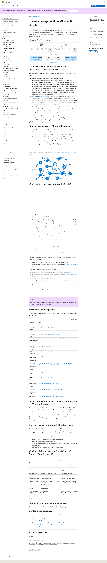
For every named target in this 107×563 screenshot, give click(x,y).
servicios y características (43, 516)
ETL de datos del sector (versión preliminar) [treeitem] (11, 109)
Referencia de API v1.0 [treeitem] (8, 180)
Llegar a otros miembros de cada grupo (41, 282)
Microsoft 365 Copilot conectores (40, 96)
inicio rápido (35, 507)
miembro (70, 280)
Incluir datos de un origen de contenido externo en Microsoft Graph (97, 31)
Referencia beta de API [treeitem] (8, 182)
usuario (48, 264)
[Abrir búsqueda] (97, 2)
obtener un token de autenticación (48, 524)
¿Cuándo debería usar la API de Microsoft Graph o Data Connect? (97, 38)
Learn (30, 16)
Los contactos (35, 278)
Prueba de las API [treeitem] (8, 52)
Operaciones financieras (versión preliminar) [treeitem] (11, 103)
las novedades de (38, 520)
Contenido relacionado (95, 44)
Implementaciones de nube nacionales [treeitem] (9, 29)
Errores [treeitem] (5, 174)
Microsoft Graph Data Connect (39, 106)
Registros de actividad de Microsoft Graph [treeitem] (9, 163)
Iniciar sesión (102, 2)
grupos (61, 284)
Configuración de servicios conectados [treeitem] (10, 166)
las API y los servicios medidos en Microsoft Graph (58, 522)
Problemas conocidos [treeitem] (8, 171)
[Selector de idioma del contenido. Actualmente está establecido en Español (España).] (7, 561)
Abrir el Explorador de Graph (98, 5)
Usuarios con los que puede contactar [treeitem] (9, 25)
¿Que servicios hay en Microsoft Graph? (97, 24)
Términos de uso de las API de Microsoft (63, 302)
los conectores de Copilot (37, 407)
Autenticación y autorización (59, 295)
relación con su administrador (63, 272)
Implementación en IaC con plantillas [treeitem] (10, 65)
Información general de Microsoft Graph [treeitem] (10, 22)
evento (66, 262)
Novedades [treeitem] (6, 46)
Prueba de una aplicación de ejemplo (96, 41)
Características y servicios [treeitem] (9, 40)
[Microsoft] (3, 2)
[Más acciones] (77, 16)
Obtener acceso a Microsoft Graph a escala (96, 35)
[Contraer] (17, 15)
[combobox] (10, 18)
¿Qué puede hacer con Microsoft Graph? (97, 27)
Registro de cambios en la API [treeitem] (10, 48)
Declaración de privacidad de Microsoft (40, 304)
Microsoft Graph (36, 16)
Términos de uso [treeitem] (6, 36)
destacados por (73, 274)
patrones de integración (43, 518)
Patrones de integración (55, 290)
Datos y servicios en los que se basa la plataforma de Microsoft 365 (97, 21)
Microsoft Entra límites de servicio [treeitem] (11, 176)
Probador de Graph (38, 315)
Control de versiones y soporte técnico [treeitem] (9, 33)
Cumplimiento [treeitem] (7, 86)
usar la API (39, 526)
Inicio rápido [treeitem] (6, 54)
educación (69, 284)
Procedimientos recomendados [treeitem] (11, 169)
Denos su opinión (73, 10)
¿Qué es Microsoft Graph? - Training (37, 540)
